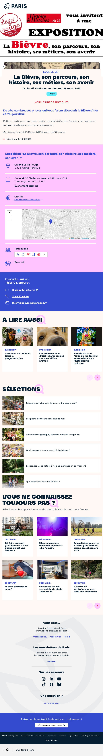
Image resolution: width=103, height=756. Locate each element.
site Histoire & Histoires (27, 199)
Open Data (74, 736)
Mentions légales (10, 736)
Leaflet (71, 238)
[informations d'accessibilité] (31, 254)
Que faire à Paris (25, 749)
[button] (50, 221)
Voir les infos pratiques (51, 102)
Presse (63, 736)
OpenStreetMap (85, 238)
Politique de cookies (91, 736)
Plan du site (51, 740)
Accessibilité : (39, 736)
